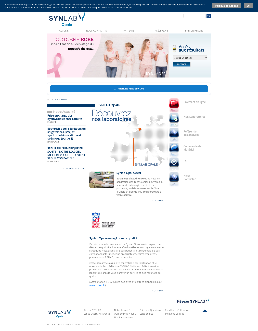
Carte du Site (146, 313)
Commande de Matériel (192, 147)
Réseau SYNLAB (92, 310)
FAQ (185, 161)
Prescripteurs (194, 30)
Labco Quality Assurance (97, 313)
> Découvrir (157, 200)
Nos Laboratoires (194, 117)
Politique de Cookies (226, 5)
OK (248, 5)
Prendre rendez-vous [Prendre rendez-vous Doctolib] (129, 88)
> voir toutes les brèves (73, 168)
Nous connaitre (96, 30)
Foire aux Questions (150, 310)
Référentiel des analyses (191, 133)
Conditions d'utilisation (177, 310)
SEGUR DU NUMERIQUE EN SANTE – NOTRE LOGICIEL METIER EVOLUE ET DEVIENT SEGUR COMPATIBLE (66, 153)
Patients (128, 30)
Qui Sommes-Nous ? (125, 313)
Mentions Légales (174, 313)
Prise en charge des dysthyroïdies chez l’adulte (64, 117)
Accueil (63, 30)
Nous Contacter (189, 177)
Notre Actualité (122, 310)
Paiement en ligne (194, 102)
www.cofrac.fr (97, 285)
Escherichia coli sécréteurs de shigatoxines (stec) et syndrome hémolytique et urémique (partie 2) (66, 133)
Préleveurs (161, 30)
